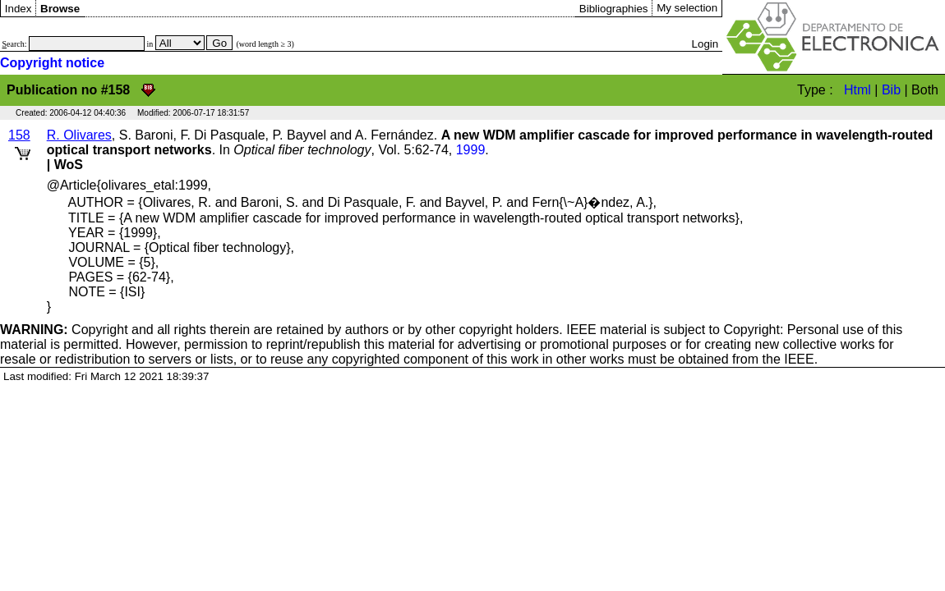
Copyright (64, 330)
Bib (891, 90)
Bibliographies (613, 8)
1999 (471, 150)
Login (705, 44)
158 (19, 135)
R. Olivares (79, 135)
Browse (60, 8)
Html (857, 90)
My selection (687, 8)
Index (18, 8)
